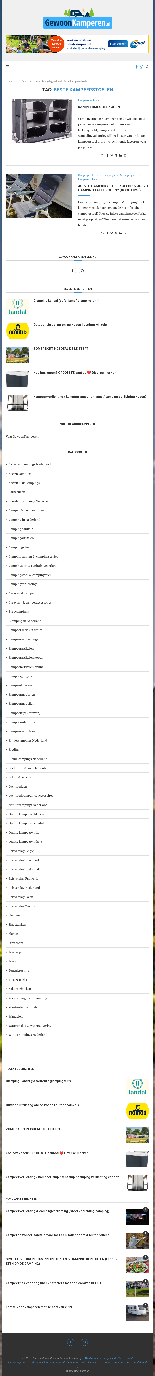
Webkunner (91, 1358)
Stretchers (16, 943)
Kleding (14, 749)
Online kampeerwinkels (25, 841)
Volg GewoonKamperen (22, 436)
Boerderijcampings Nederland (29, 501)
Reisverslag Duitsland (24, 869)
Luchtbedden (18, 786)
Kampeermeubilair (88, 100)
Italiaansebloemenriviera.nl (48, 1362)
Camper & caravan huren (26, 510)
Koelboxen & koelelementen (29, 768)
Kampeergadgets (20, 676)
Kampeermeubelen (22, 694)
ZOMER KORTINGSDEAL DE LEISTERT (61, 349)
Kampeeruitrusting (22, 722)
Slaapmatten (18, 915)
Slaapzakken (17, 924)
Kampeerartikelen (88, 179)
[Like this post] (102, 155)
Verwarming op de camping (28, 998)
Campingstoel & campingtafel (121, 175)
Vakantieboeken (20, 988)
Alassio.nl (118, 1362)
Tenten (14, 961)
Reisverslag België (21, 851)
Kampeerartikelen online (26, 667)
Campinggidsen (20, 547)
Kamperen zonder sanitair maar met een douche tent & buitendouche (57, 1235)
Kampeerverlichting (23, 731)
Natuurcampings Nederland (28, 805)
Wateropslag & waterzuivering (30, 1025)
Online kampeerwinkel (25, 832)
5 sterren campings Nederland (30, 464)
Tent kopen (17, 952)
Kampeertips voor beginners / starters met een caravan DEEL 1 (53, 1283)
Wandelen (16, 1016)
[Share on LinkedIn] (120, 155)
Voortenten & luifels (23, 1007)
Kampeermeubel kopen (99, 107)
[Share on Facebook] (107, 155)
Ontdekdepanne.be (19, 1362)
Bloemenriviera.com (98, 1362)
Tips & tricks (18, 979)
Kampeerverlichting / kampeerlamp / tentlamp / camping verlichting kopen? (90, 397)
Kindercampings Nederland (28, 740)
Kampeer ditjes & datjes (26, 630)
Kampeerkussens (20, 685)
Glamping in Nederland (25, 621)
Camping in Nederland (24, 519)
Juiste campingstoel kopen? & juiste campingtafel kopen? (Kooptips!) (113, 188)
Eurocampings (19, 611)
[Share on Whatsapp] (125, 155)
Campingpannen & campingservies (33, 556)
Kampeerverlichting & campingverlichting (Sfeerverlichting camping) (57, 1211)
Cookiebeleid (125, 1358)
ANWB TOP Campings (24, 483)
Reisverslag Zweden (22, 906)
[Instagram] (141, 67)
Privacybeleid (108, 1358)
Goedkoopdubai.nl (136, 1362)
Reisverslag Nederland (24, 887)
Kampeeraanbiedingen (24, 639)
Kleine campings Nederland (28, 759)
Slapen (13, 933)
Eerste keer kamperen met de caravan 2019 (39, 1307)
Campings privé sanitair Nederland (33, 565)
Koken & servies (20, 777)
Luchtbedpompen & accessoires (31, 795)
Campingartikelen (88, 175)
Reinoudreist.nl (76, 1362)
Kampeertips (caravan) (25, 713)
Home (9, 81)
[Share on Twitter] (111, 155)
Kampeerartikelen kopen (26, 657)
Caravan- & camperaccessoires (30, 602)
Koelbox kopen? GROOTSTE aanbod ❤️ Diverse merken (75, 373)
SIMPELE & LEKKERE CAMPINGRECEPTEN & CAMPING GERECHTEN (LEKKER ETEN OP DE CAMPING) (61, 1261)
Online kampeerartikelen (26, 814)
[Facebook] (136, 67)
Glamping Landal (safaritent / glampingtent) (66, 301)
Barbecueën (17, 492)
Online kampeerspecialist (27, 823)
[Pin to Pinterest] (116, 155)
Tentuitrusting (19, 970)
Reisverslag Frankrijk (23, 878)
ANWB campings (20, 473)
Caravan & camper (22, 593)
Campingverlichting (23, 584)
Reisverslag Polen (21, 897)
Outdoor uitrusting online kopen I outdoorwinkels (70, 325)
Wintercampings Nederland (28, 1034)
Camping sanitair (21, 529)
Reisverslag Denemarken (26, 860)
